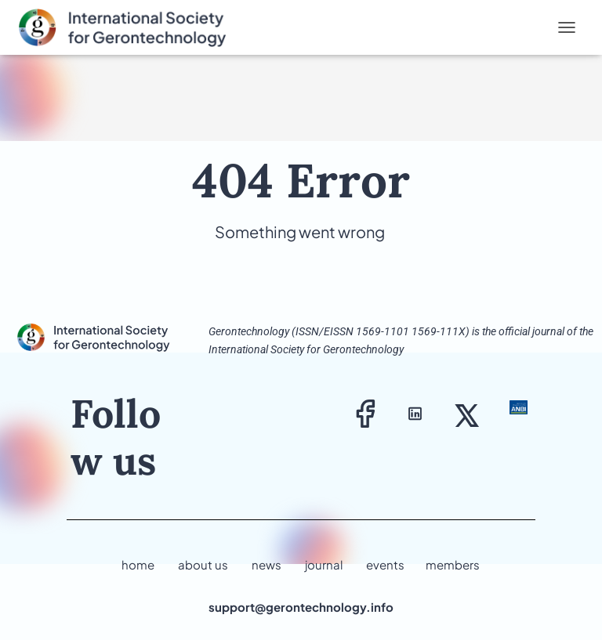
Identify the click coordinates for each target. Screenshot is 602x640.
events (385, 564)
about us (203, 564)
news (266, 564)
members (453, 564)
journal (324, 564)
